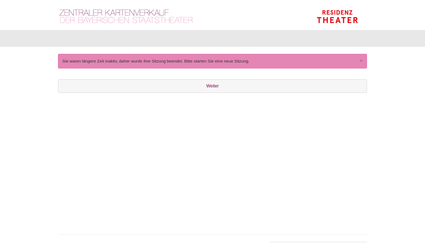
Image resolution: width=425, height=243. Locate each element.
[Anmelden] (307, 40)
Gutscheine (126, 39)
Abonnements (162, 39)
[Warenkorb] (345, 40)
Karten (71, 39)
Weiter (212, 88)
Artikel (96, 39)
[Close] (361, 63)
